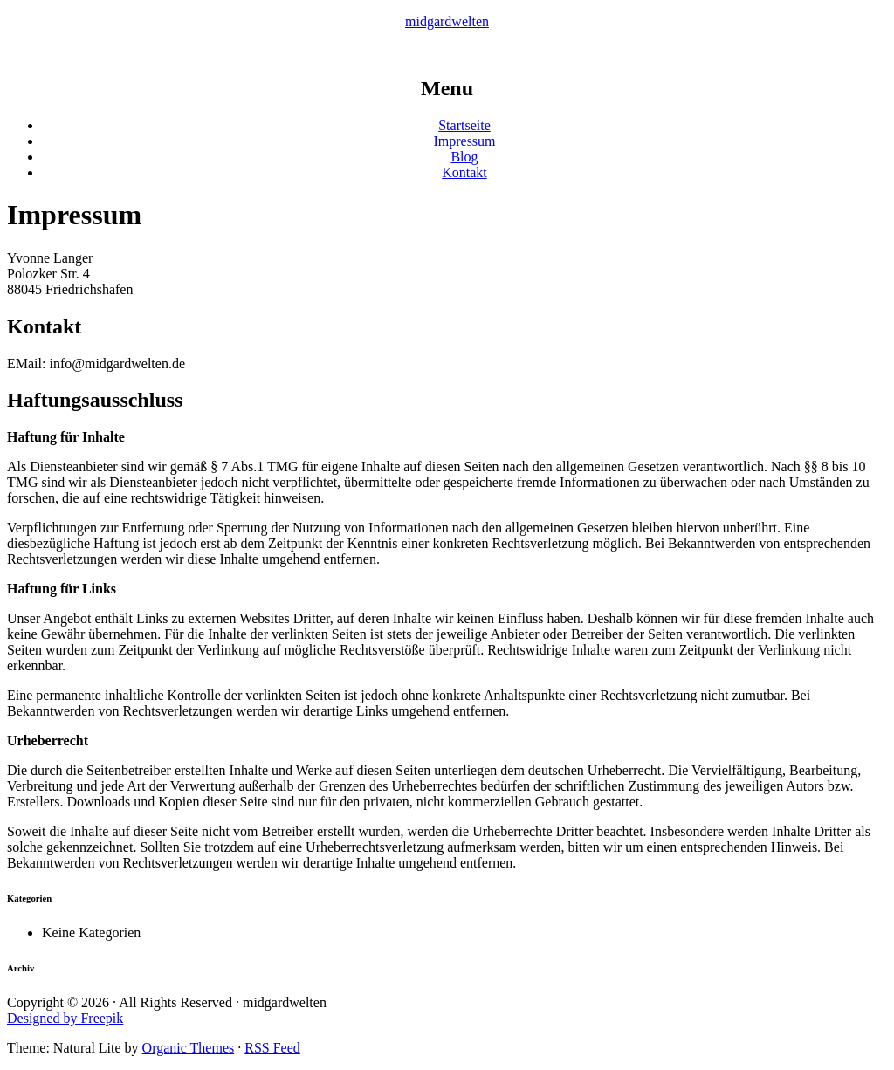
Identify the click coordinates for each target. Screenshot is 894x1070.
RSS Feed (272, 1047)
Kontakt (464, 172)
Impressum (464, 141)
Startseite (464, 125)
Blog (464, 156)
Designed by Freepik (65, 1018)
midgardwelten (447, 21)
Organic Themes (188, 1047)
